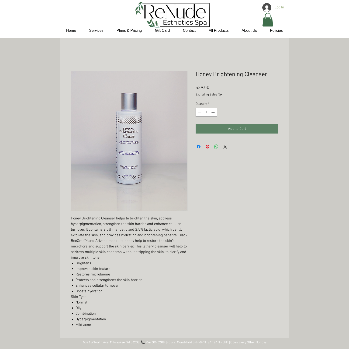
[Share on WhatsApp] (216, 146)
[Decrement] (199, 112)
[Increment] (213, 112)
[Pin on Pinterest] (207, 146)
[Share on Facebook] (198, 146)
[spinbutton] (206, 112)
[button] (267, 20)
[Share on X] (225, 146)
